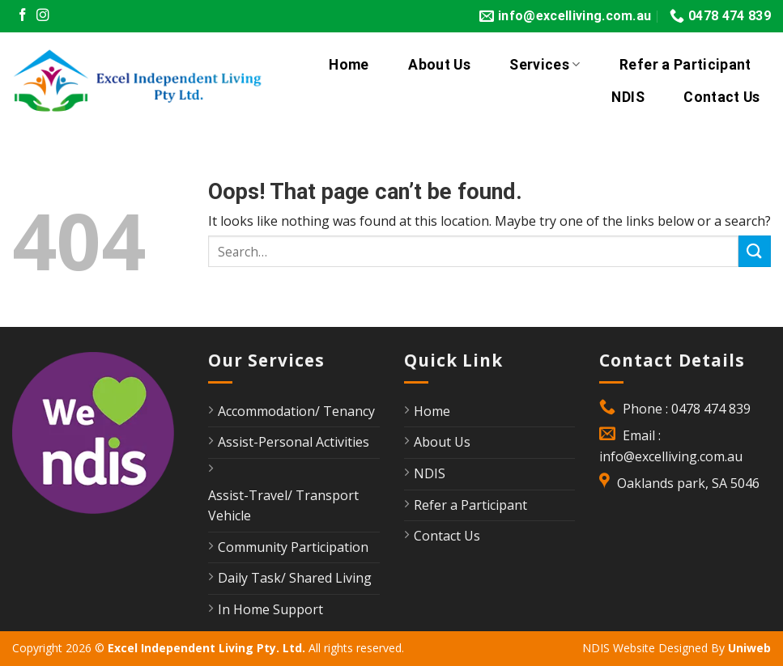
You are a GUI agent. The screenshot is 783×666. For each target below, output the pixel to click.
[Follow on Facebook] (22, 16)
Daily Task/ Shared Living (295, 578)
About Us (439, 65)
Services (544, 65)
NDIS (627, 97)
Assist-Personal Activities (293, 442)
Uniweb (749, 647)
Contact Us (721, 97)
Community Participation (293, 547)
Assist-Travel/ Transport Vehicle (283, 505)
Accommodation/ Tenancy (296, 411)
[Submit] (754, 251)
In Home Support (270, 609)
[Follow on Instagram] (42, 16)
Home (348, 65)
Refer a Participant (685, 65)
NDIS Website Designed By (655, 647)
